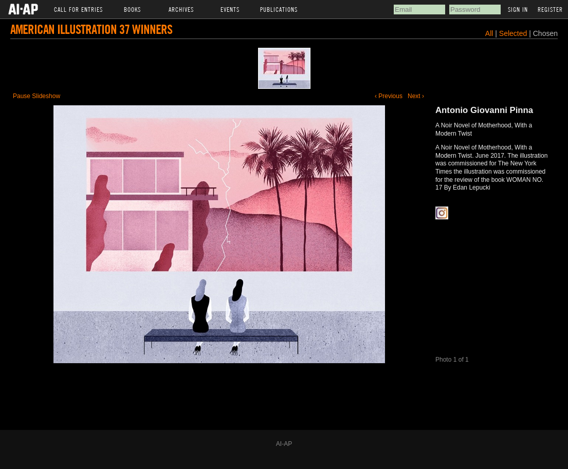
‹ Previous (388, 96)
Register (550, 9)
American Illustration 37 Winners (91, 29)
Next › (416, 96)
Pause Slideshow (36, 96)
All (489, 33)
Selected (514, 33)
